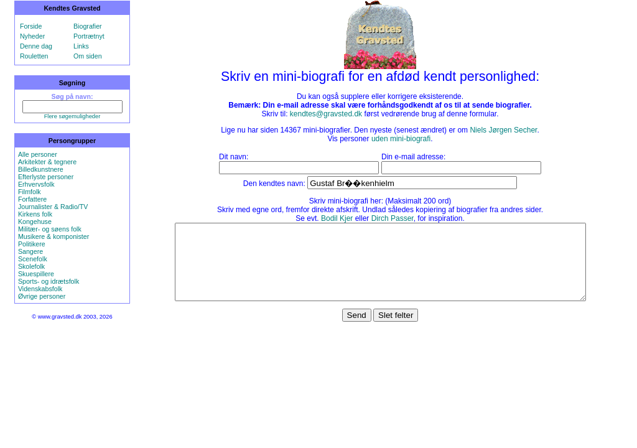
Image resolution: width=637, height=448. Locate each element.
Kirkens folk (35, 214)
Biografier (87, 26)
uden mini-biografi (400, 138)
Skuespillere (36, 274)
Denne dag (36, 46)
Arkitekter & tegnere (47, 162)
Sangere (30, 251)
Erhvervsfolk (36, 184)
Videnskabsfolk (40, 288)
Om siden (87, 56)
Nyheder (32, 36)
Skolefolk (31, 266)
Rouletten (34, 56)
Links (81, 46)
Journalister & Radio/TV (53, 206)
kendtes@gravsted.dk (326, 114)
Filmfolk (29, 191)
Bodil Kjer (337, 218)
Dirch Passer (392, 218)
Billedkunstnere (40, 169)
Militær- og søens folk (49, 229)
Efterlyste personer (45, 176)
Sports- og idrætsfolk (48, 281)
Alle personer (37, 154)
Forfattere (32, 199)
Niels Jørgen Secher (503, 130)
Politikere (31, 244)
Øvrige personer (41, 296)
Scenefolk (32, 259)
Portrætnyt (89, 36)
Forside (31, 26)
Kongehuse (35, 221)
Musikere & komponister (53, 236)
